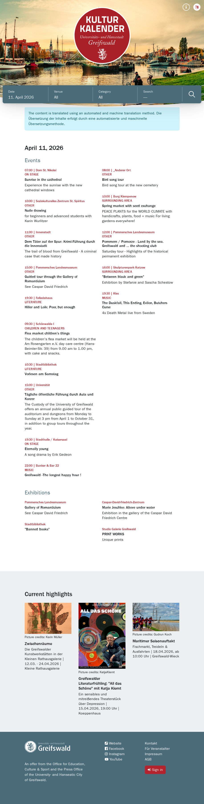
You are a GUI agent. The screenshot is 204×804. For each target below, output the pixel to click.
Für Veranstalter (157, 748)
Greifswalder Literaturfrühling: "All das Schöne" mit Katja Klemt (100, 684)
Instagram (115, 754)
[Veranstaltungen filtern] (192, 94)
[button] (196, 7)
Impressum (153, 754)
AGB (148, 759)
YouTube (113, 759)
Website (113, 743)
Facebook (114, 748)
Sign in (155, 770)
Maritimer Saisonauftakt (154, 641)
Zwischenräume (38, 644)
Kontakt (151, 743)
